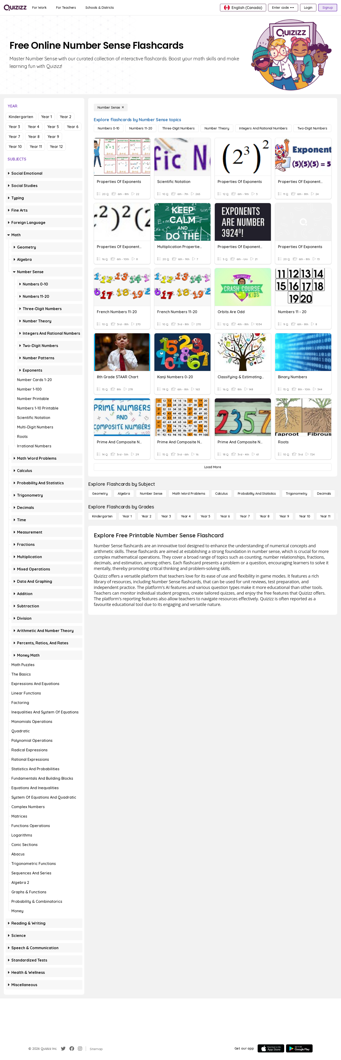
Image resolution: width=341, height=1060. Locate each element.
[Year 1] (126, 516)
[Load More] (213, 467)
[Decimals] (324, 493)
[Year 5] (205, 516)
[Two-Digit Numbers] (312, 128)
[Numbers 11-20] (140, 128)
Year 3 (14, 126)
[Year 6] (225, 516)
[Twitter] (63, 1048)
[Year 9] (284, 516)
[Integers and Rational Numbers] (263, 128)
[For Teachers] (66, 7)
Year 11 (36, 146)
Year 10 (15, 146)
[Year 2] (146, 516)
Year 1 (46, 116)
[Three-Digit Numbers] (178, 128)
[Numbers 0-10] (108, 128)
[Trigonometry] (296, 493)
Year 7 (14, 136)
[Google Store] (299, 1048)
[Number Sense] (111, 107)
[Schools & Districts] (99, 7)
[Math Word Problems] (188, 493)
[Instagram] (80, 1048)
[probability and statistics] (257, 493)
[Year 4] (186, 516)
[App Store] (271, 1048)
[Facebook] (71, 1048)
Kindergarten (21, 116)
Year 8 (34, 136)
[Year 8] (265, 516)
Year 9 (53, 136)
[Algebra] (124, 493)
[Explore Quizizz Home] (15, 7)
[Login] (308, 7)
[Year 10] (304, 516)
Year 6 (72, 126)
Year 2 (65, 116)
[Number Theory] (217, 128)
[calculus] (221, 493)
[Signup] (327, 7)
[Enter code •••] (283, 7)
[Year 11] (325, 516)
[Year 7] (245, 516)
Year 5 (53, 126)
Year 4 (33, 126)
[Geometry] (100, 493)
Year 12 (56, 146)
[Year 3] (166, 516)
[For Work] (39, 7)
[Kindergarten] (102, 516)
